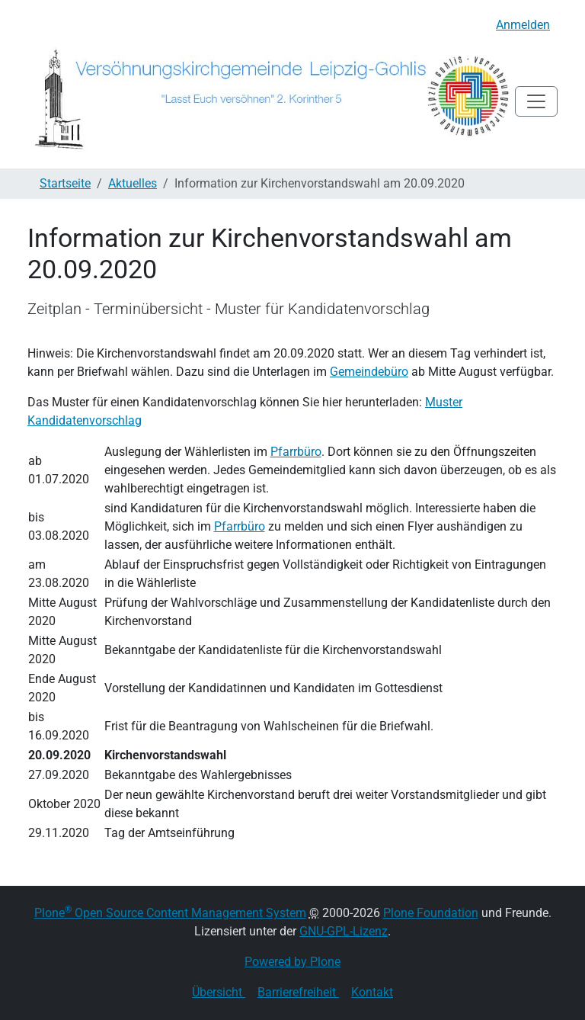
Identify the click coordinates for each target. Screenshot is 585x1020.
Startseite (65, 183)
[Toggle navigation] (536, 101)
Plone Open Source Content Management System (170, 913)
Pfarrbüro (295, 451)
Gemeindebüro (369, 371)
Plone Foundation (430, 913)
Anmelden (523, 25)
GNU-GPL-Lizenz (343, 931)
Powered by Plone (292, 961)
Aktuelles (132, 183)
